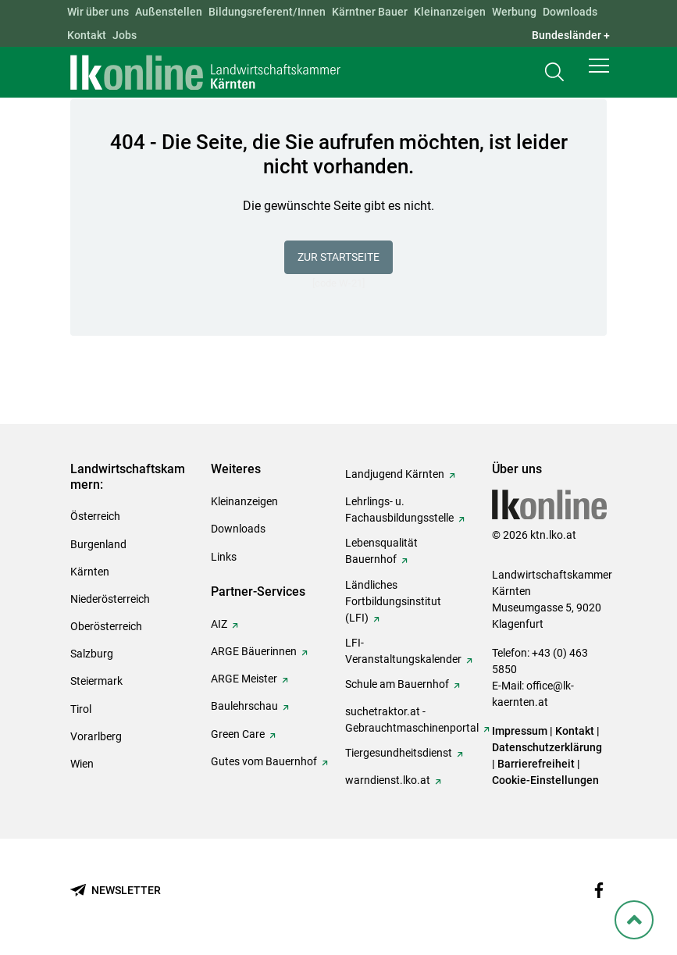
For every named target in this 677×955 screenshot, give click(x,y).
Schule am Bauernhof (397, 684)
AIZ (219, 624)
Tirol (80, 709)
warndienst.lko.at (387, 780)
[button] (599, 72)
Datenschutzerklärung (547, 747)
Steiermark (96, 681)
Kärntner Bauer (370, 11)
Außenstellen (168, 11)
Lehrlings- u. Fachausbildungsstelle (399, 509)
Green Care (238, 734)
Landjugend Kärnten (394, 474)
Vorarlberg (96, 736)
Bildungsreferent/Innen (267, 11)
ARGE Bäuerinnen (254, 651)
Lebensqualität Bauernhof (381, 550)
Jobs (124, 35)
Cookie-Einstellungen (545, 780)
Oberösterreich (106, 626)
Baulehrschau (244, 706)
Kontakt (86, 35)
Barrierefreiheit (536, 763)
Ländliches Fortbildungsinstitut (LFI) (393, 601)
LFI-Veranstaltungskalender (403, 650)
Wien (82, 763)
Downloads (570, 11)
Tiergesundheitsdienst (398, 753)
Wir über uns (98, 11)
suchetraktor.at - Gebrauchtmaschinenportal (412, 719)
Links (224, 557)
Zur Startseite (338, 257)
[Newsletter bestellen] (115, 890)
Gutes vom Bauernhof (264, 761)
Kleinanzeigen (450, 11)
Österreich (95, 516)
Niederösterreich (110, 599)
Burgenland (98, 544)
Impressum (519, 731)
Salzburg (91, 653)
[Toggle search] (554, 75)
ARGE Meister (244, 678)
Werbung (514, 11)
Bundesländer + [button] (571, 35)
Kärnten (89, 571)
